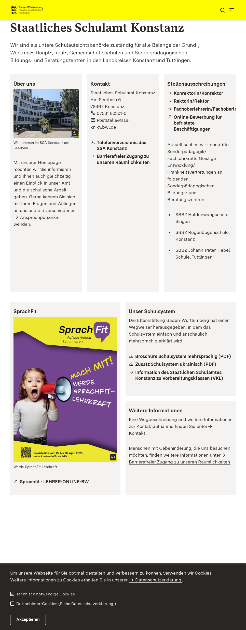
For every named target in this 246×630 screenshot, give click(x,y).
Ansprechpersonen (39, 217)
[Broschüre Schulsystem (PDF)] (181, 356)
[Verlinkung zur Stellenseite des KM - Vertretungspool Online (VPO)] (200, 123)
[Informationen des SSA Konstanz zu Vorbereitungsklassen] (181, 375)
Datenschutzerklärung (158, 579)
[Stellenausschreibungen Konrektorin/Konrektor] (200, 93)
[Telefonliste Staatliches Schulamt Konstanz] (123, 146)
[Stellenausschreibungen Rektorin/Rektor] (200, 101)
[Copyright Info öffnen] (75, 133)
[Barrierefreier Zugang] (123, 159)
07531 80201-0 (112, 113)
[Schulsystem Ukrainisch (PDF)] (181, 364)
